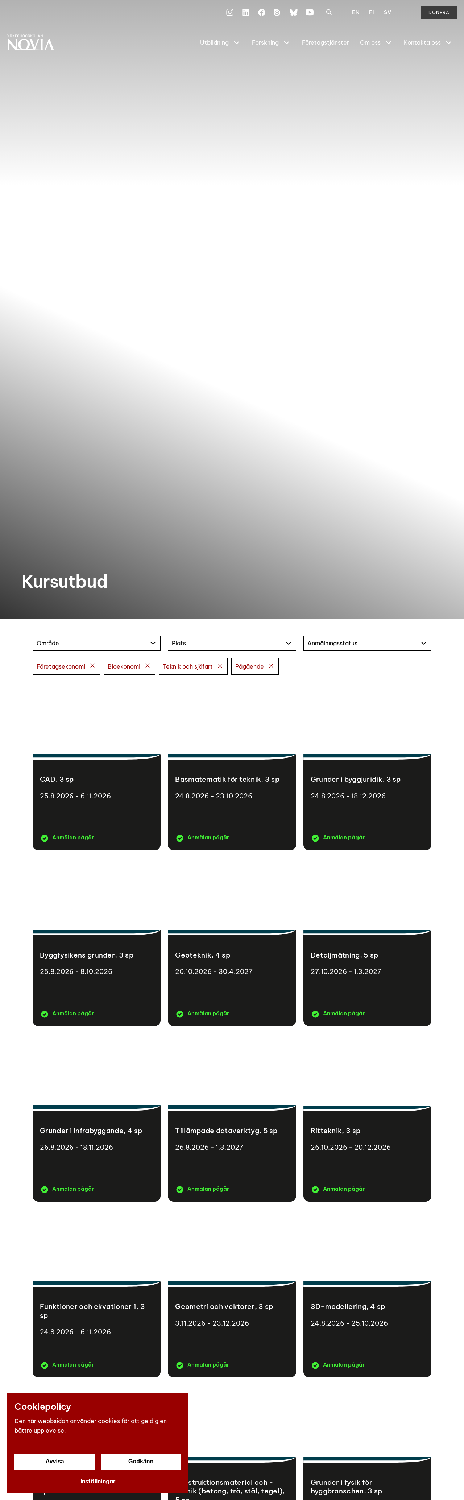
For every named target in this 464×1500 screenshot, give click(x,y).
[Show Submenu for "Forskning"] (287, 42)
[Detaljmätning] (367, 942)
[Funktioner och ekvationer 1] (97, 1293)
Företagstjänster (325, 42)
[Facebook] (262, 12)
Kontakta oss (422, 42)
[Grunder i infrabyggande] (97, 1117)
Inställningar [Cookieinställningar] (98, 1481)
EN (356, 12)
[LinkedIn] (246, 12)
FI (371, 12)
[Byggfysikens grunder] (97, 942)
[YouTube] (310, 12)
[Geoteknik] (232, 942)
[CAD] (97, 766)
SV (388, 12)
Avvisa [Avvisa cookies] (55, 1461)
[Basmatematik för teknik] (232, 766)
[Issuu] (278, 12)
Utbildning (214, 42)
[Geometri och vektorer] (232, 1293)
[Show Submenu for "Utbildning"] (237, 42)
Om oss (370, 42)
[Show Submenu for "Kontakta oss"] (449, 42)
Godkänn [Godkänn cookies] (140, 1461)
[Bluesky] (294, 12)
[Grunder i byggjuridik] (367, 766)
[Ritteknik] (367, 1117)
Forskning (265, 42)
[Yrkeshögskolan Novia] (36, 42)
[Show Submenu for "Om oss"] (389, 42)
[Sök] (329, 12)
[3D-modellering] (367, 1293)
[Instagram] (230, 12)
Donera (439, 12)
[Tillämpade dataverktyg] (232, 1117)
